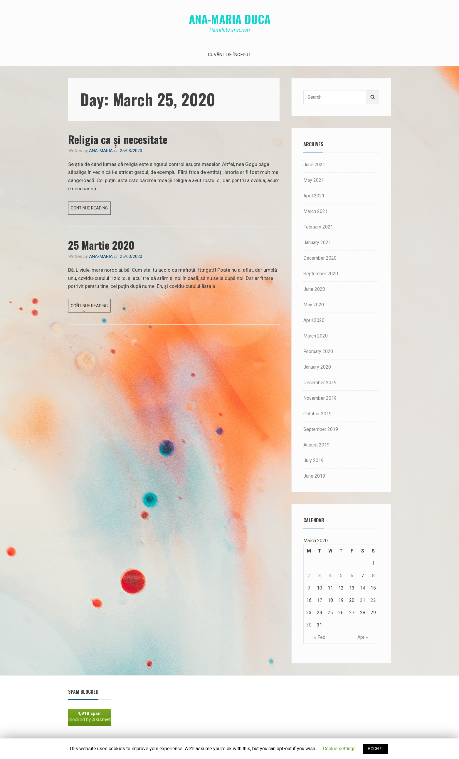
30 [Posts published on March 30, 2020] (309, 625)
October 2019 (317, 414)
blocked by (89, 716)
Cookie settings (339, 748)
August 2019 (316, 445)
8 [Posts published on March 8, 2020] (373, 575)
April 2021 (314, 196)
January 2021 (317, 242)
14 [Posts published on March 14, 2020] (362, 588)
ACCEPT (376, 748)
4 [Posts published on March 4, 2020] (330, 575)
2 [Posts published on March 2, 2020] (308, 575)
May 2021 (313, 180)
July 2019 (313, 460)
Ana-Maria (101, 150)
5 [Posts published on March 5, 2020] (341, 575)
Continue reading (91, 209)
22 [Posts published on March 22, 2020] (373, 600)
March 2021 (315, 211)
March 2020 (315, 336)
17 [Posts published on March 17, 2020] (319, 600)
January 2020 (317, 367)
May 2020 (313, 305)
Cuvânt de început (229, 54)
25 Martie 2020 (101, 245)
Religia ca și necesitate (117, 139)
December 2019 (320, 382)
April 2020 (314, 320)
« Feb (319, 637)
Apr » (362, 637)
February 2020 (318, 351)
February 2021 (318, 227)
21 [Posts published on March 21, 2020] (362, 600)
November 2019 (320, 398)
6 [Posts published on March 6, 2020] (352, 575)
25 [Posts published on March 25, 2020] (330, 612)
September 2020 (320, 273)
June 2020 (314, 289)
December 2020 (320, 258)
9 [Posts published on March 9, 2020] (308, 588)
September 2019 (320, 429)
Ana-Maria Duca (229, 18)
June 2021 (314, 164)
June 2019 (314, 476)
